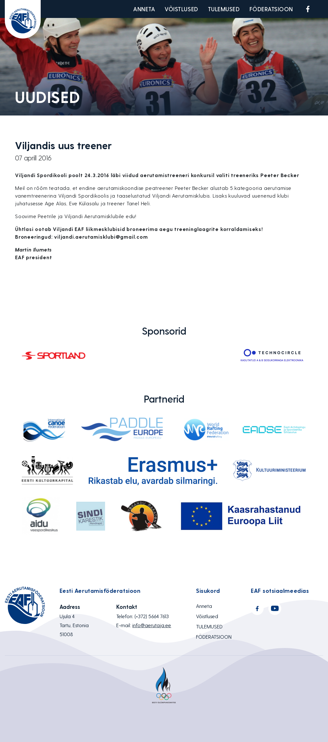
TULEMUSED (224, 8)
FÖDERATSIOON (271, 8)
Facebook (308, 9)
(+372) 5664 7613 (152, 616)
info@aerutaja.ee (151, 625)
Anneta (144, 8)
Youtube (323, 9)
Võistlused (181, 8)
